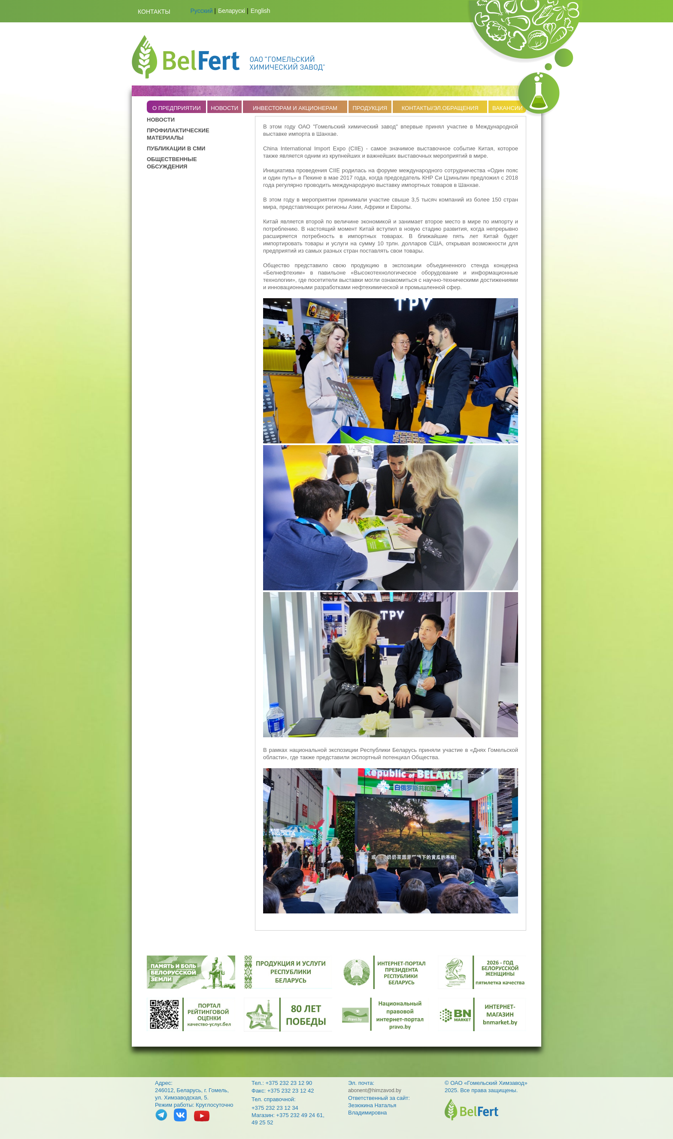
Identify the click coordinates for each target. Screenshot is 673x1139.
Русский (202, 10)
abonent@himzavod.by (374, 1090)
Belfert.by (228, 57)
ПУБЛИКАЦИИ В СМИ (176, 148)
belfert (471, 1110)
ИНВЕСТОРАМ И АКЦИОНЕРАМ (295, 108)
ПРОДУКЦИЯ (369, 108)
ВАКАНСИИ (507, 108)
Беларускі (231, 10)
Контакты (154, 11)
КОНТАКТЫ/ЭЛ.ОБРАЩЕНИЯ (440, 108)
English (260, 10)
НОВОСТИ (224, 108)
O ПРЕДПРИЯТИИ (176, 108)
